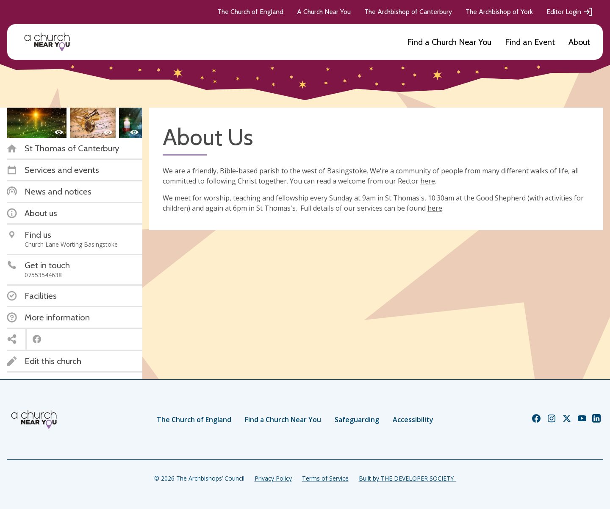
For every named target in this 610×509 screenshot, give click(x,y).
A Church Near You (324, 12)
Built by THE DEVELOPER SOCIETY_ (407, 478)
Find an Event (530, 42)
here (427, 181)
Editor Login (569, 12)
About (579, 42)
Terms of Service (325, 478)
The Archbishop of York (499, 12)
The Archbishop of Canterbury (408, 12)
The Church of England (250, 12)
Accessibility (413, 419)
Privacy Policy (273, 478)
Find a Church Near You (449, 42)
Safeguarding (357, 419)
